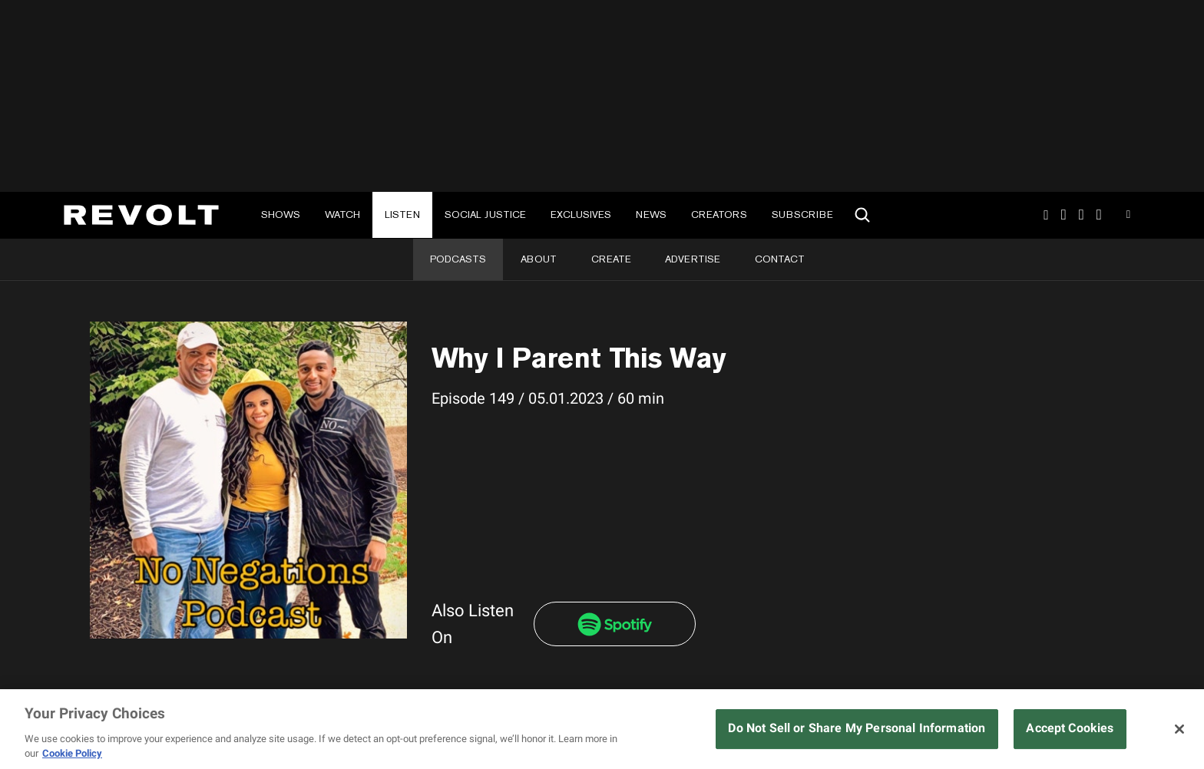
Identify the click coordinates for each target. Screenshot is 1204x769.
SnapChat (1081, 215)
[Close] (1179, 729)
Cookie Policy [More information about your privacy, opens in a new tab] (72, 753)
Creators (719, 214)
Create (611, 259)
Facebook (1099, 215)
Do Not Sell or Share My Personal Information (856, 728)
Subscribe (802, 214)
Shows (280, 214)
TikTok (1064, 215)
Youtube (1128, 216)
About (539, 259)
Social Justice (485, 214)
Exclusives (581, 214)
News (651, 214)
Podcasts (458, 259)
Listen (402, 214)
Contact (780, 259)
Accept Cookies (1069, 728)
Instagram (1046, 215)
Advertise (692, 259)
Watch (342, 214)
